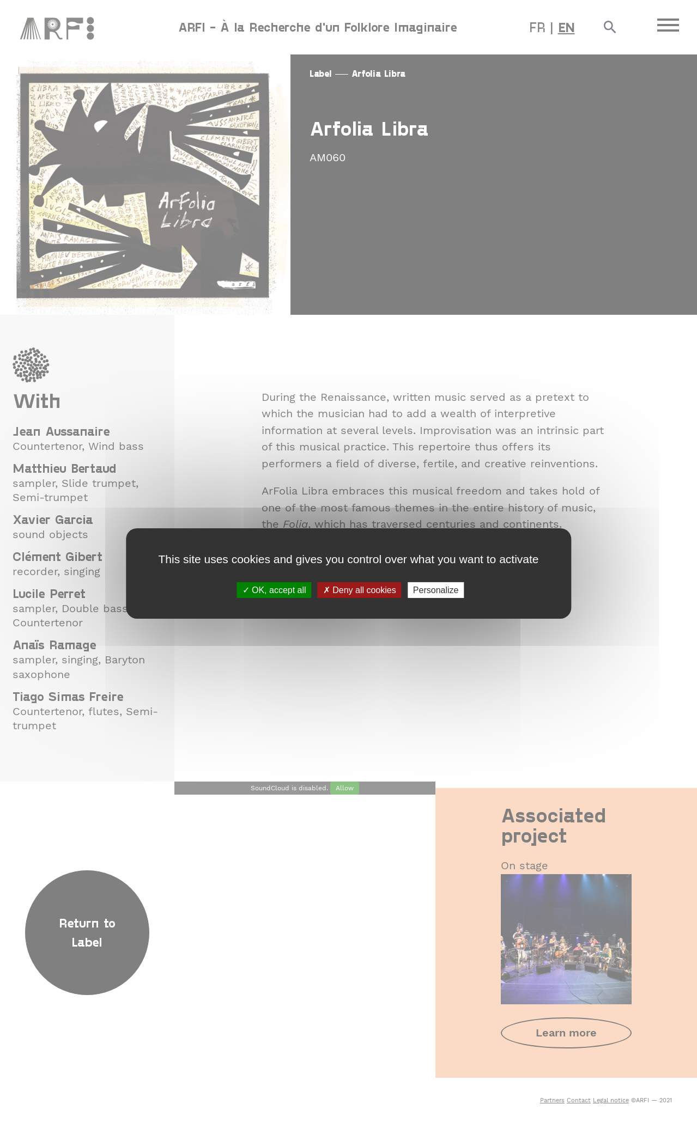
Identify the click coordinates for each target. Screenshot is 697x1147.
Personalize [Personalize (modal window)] (436, 590)
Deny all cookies (359, 590)
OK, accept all (274, 590)
